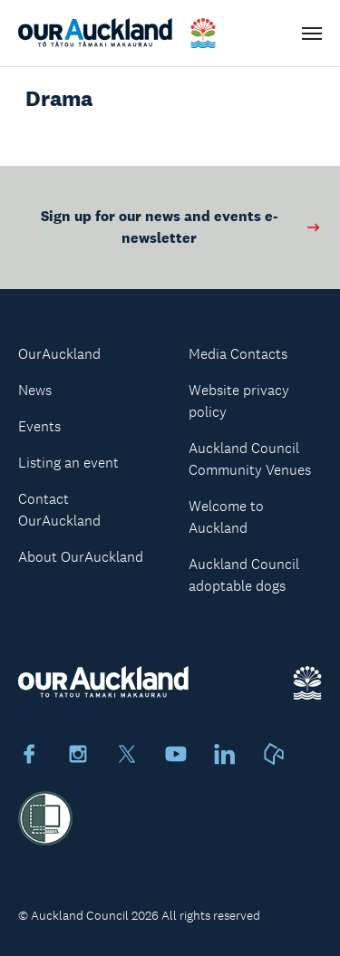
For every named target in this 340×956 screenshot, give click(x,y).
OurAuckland (59, 353)
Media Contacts (238, 353)
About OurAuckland (80, 556)
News (35, 390)
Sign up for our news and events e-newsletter (181, 227)
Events (39, 426)
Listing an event (68, 462)
